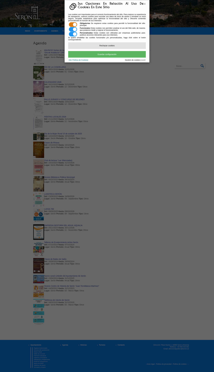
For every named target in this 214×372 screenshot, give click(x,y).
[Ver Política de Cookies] (78, 60)
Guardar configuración (107, 54)
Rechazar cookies (107, 46)
